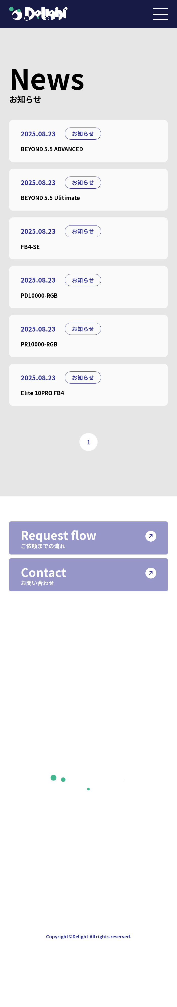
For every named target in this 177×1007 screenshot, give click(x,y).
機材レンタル (112, 734)
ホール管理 (109, 750)
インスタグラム (37, 809)
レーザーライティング (125, 702)
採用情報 (102, 771)
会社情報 (27, 652)
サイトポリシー (112, 809)
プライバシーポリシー (122, 790)
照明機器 (106, 718)
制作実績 (27, 771)
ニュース (27, 790)
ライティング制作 (118, 686)
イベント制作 (112, 670)
